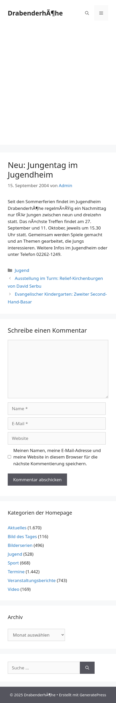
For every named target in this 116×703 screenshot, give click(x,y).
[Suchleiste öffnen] (87, 13)
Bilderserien (20, 545)
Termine (16, 572)
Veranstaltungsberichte (32, 580)
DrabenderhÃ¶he (35, 13)
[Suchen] (87, 668)
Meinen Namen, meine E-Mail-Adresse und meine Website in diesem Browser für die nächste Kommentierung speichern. (57, 457)
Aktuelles (17, 528)
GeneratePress (93, 694)
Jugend (22, 270)
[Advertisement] (58, 86)
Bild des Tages (22, 536)
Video (13, 589)
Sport (13, 563)
